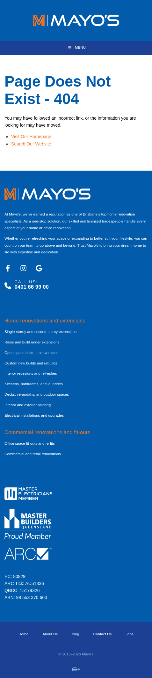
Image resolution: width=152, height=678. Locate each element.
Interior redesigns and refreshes (30, 373)
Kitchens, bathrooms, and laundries (33, 384)
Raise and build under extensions (31, 342)
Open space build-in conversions (31, 352)
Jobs (130, 634)
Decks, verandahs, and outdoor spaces (36, 394)
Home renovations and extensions (44, 321)
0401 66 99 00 (32, 287)
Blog (75, 634)
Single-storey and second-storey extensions (40, 331)
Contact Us (102, 634)
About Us (50, 634)
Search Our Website (31, 143)
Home (23, 634)
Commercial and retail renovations (32, 454)
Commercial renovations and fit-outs (47, 432)
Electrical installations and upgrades (34, 415)
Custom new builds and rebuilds (30, 363)
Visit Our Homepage (31, 136)
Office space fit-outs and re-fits (29, 443)
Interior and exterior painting (27, 405)
